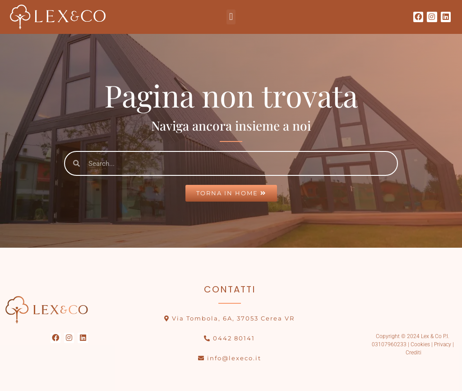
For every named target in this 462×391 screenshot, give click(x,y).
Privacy (442, 344)
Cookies (419, 344)
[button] (230, 16)
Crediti (413, 352)
